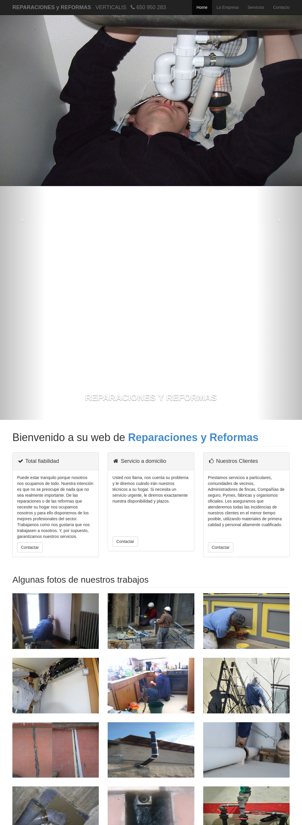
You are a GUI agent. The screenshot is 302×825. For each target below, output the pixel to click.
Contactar (30, 547)
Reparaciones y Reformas (193, 437)
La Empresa (227, 7)
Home (201, 7)
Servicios (255, 7)
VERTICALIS (111, 7)
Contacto (281, 7)
